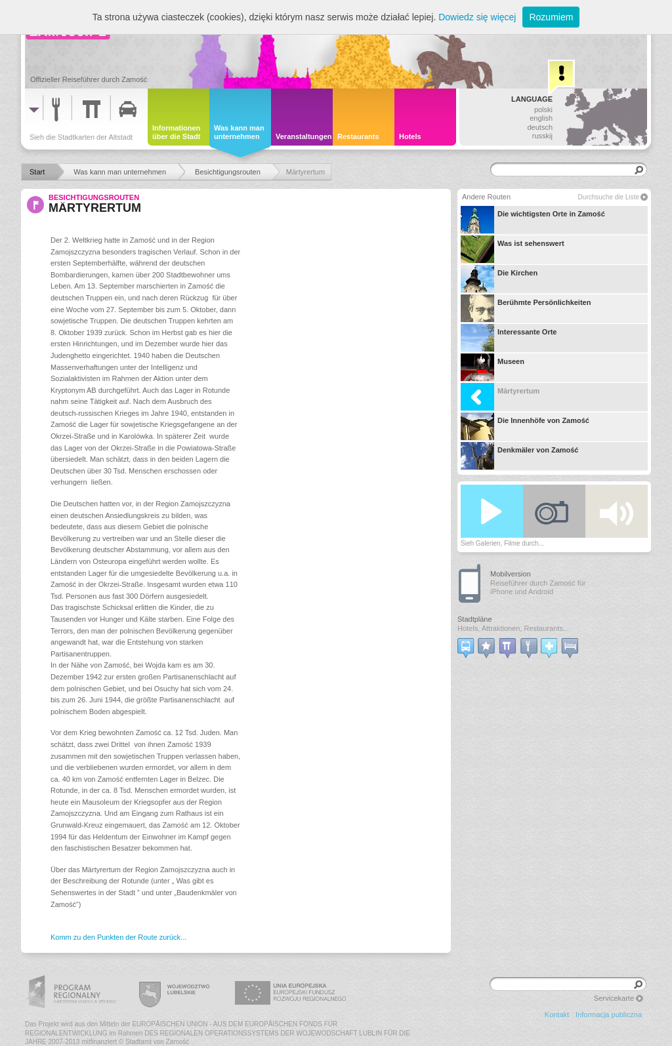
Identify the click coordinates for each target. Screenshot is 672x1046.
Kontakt (557, 1014)
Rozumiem (551, 17)
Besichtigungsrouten (94, 197)
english (541, 118)
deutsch (540, 127)
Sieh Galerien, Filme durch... (502, 543)
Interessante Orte (508, 338)
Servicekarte (614, 998)
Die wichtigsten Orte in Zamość (533, 219)
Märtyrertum (500, 397)
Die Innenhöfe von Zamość (525, 426)
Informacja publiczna (609, 1014)
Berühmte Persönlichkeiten (526, 308)
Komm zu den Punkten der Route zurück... (118, 937)
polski (543, 109)
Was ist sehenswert (512, 249)
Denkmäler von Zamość (520, 456)
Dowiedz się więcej (477, 17)
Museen (492, 367)
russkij (542, 136)
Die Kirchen (499, 278)
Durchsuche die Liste (608, 197)
